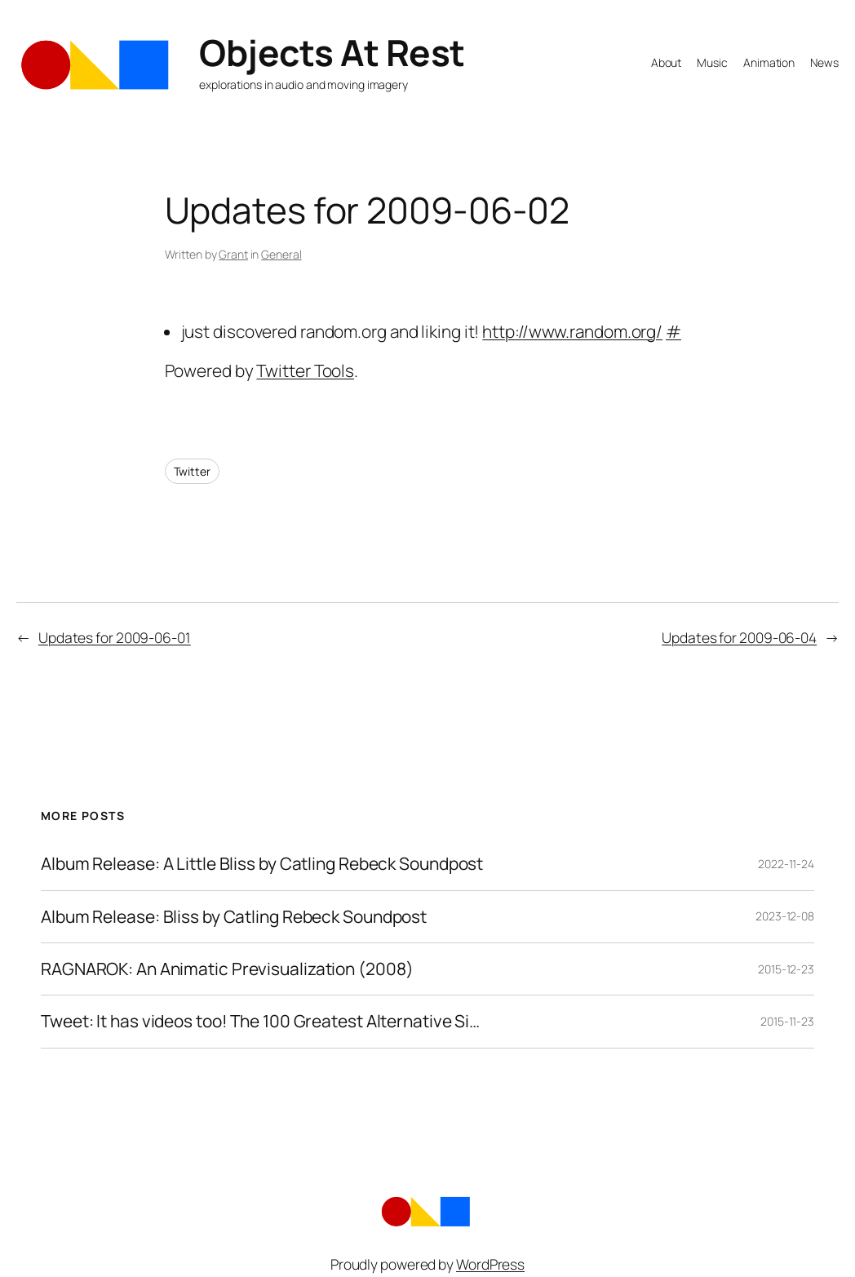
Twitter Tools (305, 370)
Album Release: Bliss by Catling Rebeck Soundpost (234, 916)
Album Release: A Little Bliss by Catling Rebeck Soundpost (262, 863)
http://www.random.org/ (572, 331)
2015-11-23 (787, 1021)
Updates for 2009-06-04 (739, 637)
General (281, 254)
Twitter (192, 471)
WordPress (490, 1264)
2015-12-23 (786, 969)
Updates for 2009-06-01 (114, 637)
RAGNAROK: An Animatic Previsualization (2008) (227, 969)
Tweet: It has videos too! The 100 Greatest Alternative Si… (260, 1021)
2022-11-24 (786, 863)
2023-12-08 (784, 916)
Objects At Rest (332, 52)
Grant (233, 254)
